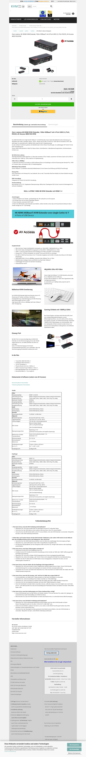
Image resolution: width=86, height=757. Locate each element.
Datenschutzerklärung (10, 751)
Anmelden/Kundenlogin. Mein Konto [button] (66, 1)
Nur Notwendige (74, 749)
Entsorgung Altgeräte (16, 664)
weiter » (27, 31)
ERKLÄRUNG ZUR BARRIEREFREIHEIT (20, 673)
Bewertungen (53, 124)
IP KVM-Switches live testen (18, 682)
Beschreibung (29, 124)
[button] (52, 1)
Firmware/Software (15, 652)
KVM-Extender (16, 19)
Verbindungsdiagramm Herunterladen (21, 384)
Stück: (13, 95)
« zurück (21, 31)
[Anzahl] (43, 99)
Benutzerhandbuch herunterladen (20, 382)
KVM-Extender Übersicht (17, 688)
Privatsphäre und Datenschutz (18, 679)
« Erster (15, 31)
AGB (12, 676)
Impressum (13, 649)
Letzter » (33, 31)
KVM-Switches (45, 19)
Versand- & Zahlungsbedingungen (19, 655)
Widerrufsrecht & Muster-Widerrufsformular (22, 658)
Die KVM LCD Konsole (16, 691)
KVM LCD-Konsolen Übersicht (18, 685)
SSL (12, 661)
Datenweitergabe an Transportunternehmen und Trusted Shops (25, 669)
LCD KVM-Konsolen (31, 19)
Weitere (56, 19)
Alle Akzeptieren (74, 745)
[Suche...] (29, 6)
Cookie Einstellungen (16, 694)
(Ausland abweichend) (59, 81)
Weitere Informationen (74, 753)
